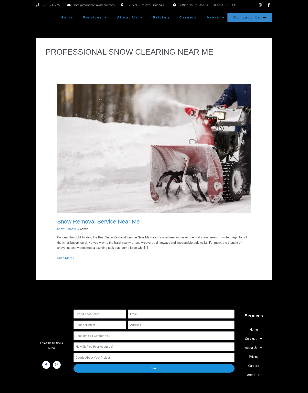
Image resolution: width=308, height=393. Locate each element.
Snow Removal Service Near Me (99, 221)
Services (95, 17)
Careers (188, 17)
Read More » (66, 257)
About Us (130, 17)
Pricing (161, 17)
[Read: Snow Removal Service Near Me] (154, 148)
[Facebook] (46, 365)
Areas (216, 17)
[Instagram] (57, 365)
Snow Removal (67, 229)
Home (66, 17)
